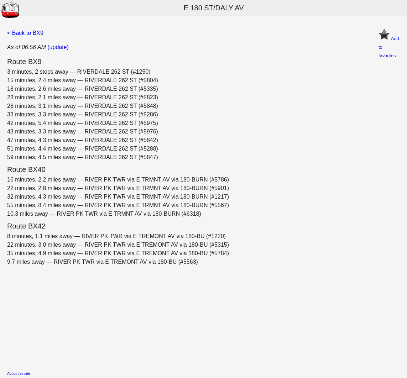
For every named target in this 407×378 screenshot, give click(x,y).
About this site (18, 374)
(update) (58, 47)
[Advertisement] (203, 316)
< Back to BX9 (25, 33)
